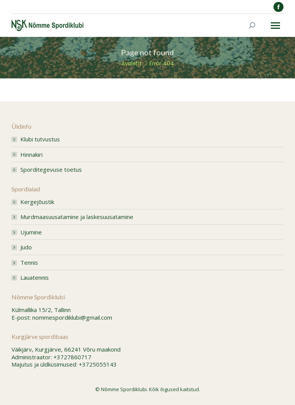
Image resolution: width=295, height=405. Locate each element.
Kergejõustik (37, 202)
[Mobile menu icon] (275, 25)
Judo (26, 247)
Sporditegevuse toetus (51, 169)
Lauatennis (34, 277)
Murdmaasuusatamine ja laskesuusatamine (76, 217)
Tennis (29, 262)
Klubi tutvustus (40, 139)
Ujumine (31, 232)
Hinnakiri (31, 154)
